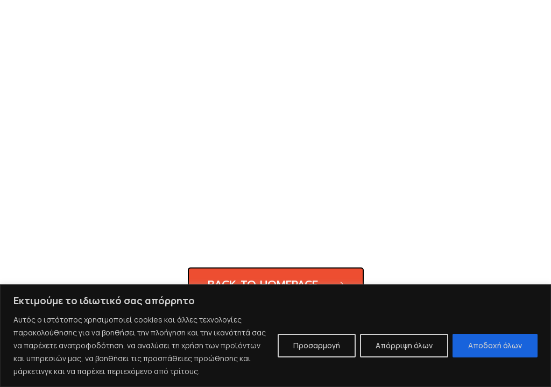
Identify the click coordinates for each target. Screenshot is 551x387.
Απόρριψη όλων (404, 345)
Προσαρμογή (316, 345)
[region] (275, 335)
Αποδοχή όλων (495, 345)
